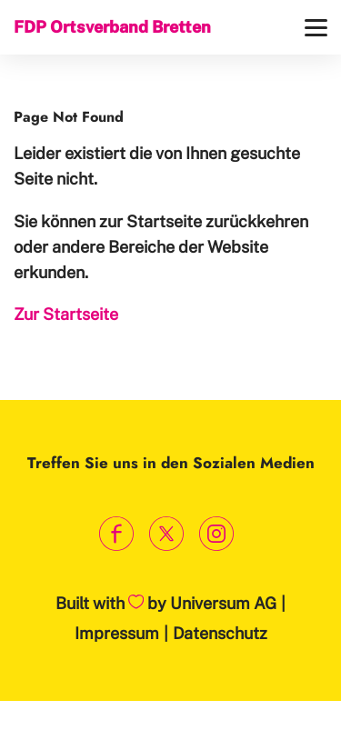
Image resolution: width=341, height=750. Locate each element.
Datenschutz (220, 633)
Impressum (117, 633)
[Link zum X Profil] (165, 534)
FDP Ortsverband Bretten (112, 26)
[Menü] (316, 27)
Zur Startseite (66, 314)
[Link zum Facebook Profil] (115, 534)
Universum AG (223, 603)
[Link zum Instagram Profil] (216, 534)
